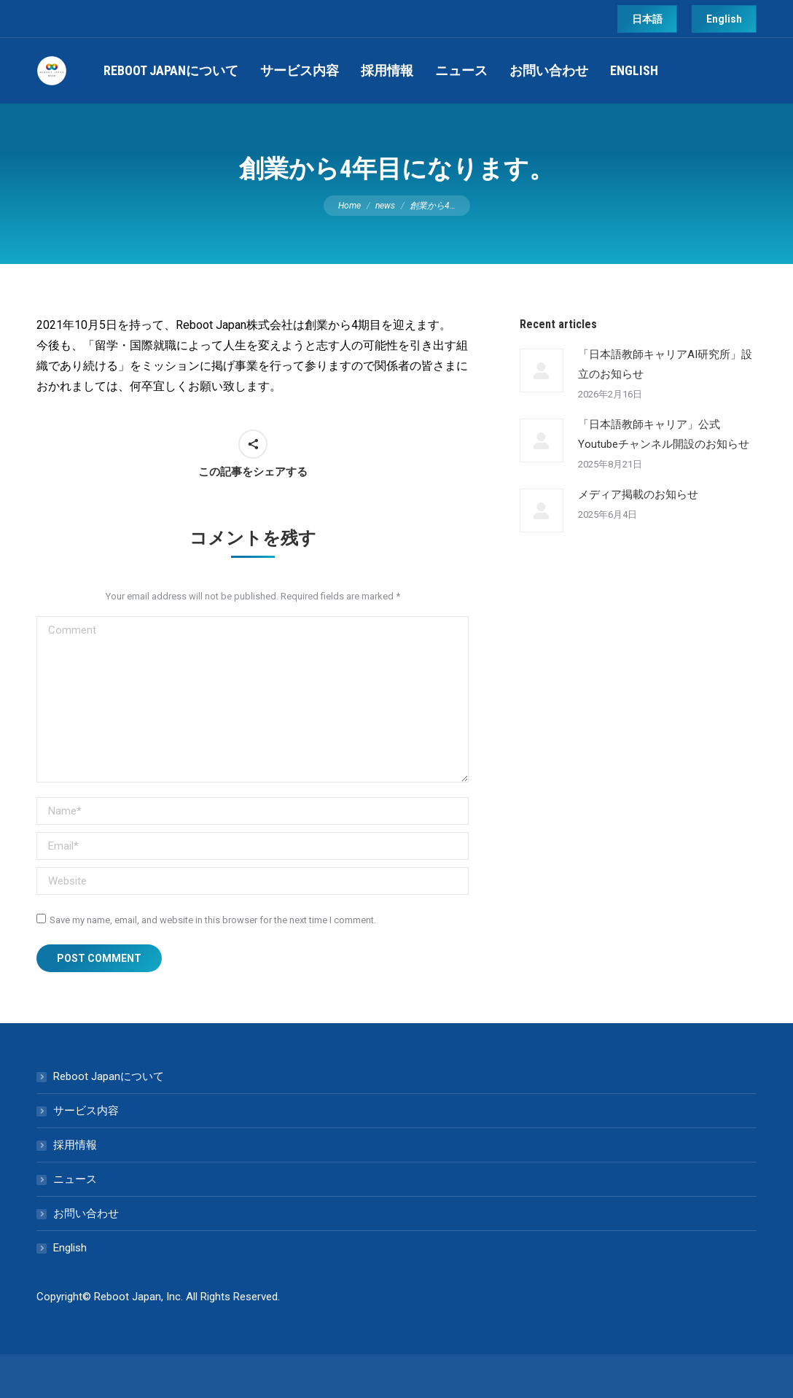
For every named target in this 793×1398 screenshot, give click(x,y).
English (70, 1247)
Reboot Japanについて (108, 1076)
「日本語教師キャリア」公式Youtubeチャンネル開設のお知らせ (663, 434)
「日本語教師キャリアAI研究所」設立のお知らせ (665, 364)
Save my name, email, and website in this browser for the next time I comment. (213, 919)
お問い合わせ (86, 1213)
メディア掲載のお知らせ (638, 494)
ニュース (75, 1179)
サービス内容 (86, 1110)
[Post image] (541, 370)
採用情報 (75, 1145)
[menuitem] (170, 71)
